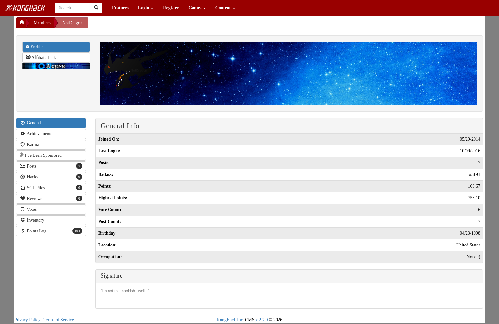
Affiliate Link (41, 57)
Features (120, 7)
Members (42, 22)
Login (146, 7)
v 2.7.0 (262, 319)
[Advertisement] (139, 25)
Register (171, 7)
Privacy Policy (27, 319)
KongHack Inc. (230, 319)
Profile (34, 46)
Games (197, 7)
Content (225, 7)
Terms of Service (59, 319)
